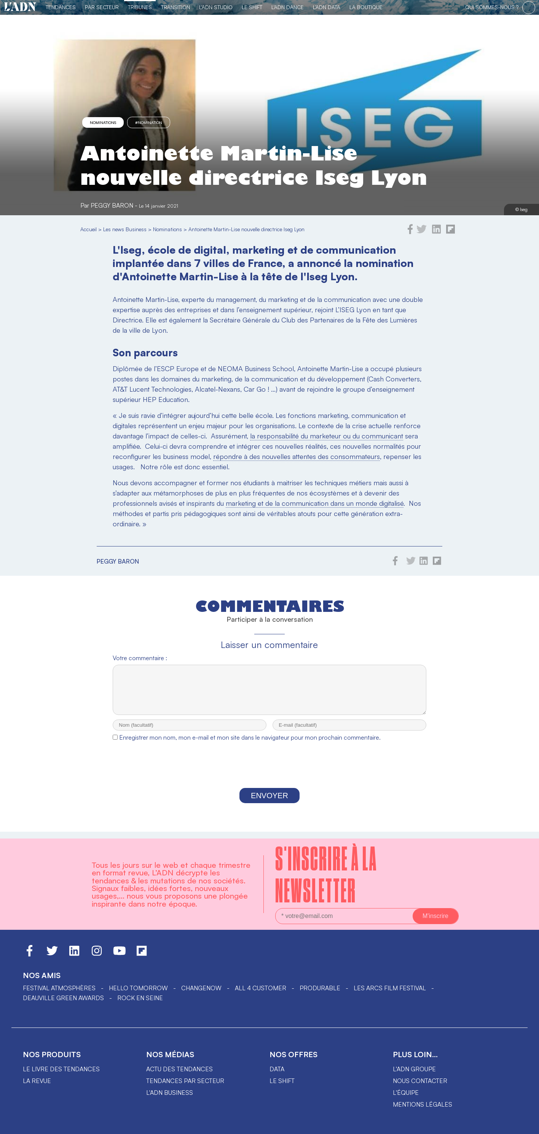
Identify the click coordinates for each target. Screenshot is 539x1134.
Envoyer (269, 802)
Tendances (61, 7)
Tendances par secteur (185, 1081)
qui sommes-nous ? (491, 7)
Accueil (88, 229)
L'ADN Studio (216, 7)
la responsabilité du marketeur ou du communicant (326, 436)
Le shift (282, 1081)
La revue (37, 1081)
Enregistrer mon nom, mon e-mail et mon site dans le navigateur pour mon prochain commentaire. (250, 744)
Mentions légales (422, 1104)
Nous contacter (420, 1081)
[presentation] (269, 773)
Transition (175, 7)
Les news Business (125, 229)
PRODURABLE (320, 988)
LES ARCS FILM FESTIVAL (390, 988)
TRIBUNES (140, 7)
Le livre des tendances (61, 1069)
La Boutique (366, 7)
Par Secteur (102, 7)
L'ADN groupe (414, 1069)
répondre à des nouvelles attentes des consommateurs (296, 456)
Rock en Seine (140, 998)
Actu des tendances (179, 1069)
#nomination (148, 122)
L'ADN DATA (326, 7)
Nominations (103, 122)
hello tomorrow (138, 988)
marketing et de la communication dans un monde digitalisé (314, 503)
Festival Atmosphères (59, 988)
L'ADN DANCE (287, 7)
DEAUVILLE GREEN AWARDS (63, 998)
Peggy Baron (112, 205)
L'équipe (406, 1092)
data (277, 1069)
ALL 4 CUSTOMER (260, 988)
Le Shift (252, 7)
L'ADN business (169, 1092)
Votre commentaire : (140, 658)
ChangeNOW (201, 988)
